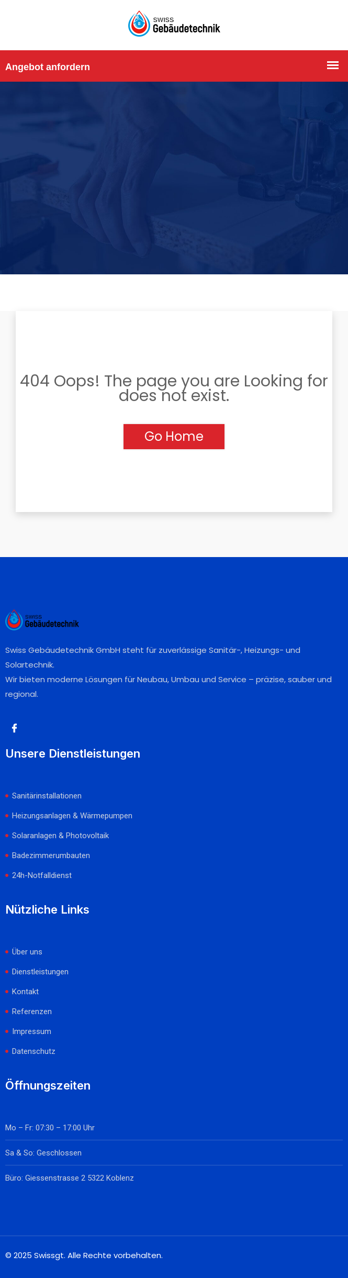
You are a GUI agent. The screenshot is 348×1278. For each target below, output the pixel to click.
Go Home (174, 436)
